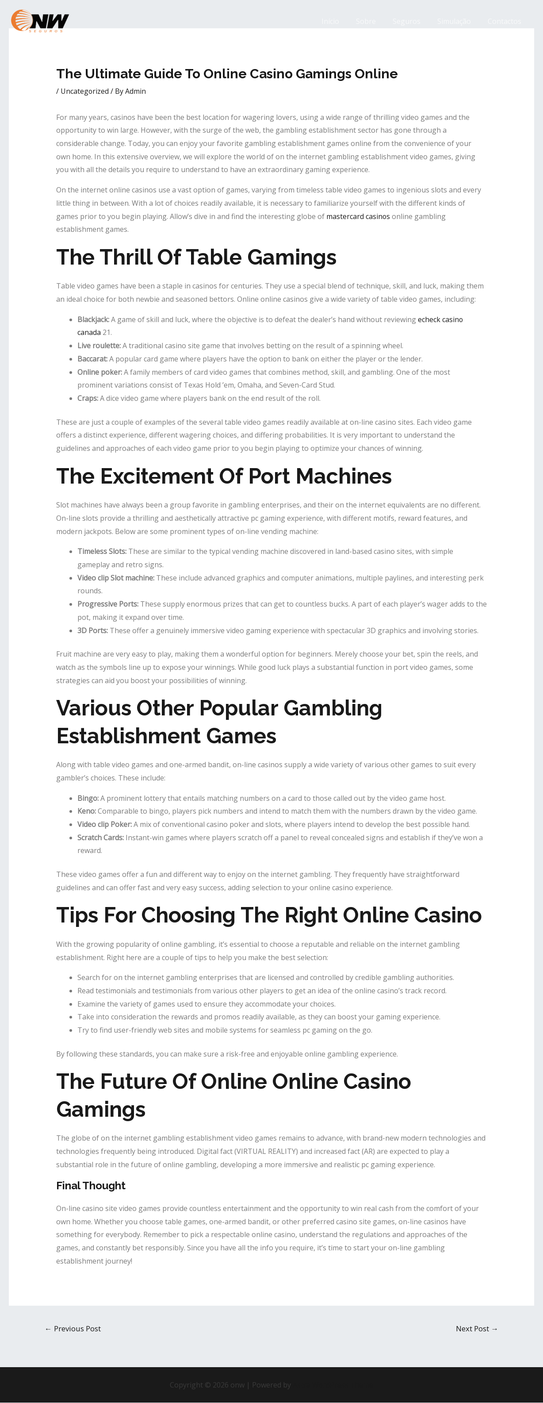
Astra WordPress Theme (333, 1385)
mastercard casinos (358, 216)
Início (342, 21)
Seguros (413, 21)
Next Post (477, 1328)
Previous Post (73, 1328)
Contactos (506, 21)
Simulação (458, 21)
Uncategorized (85, 91)
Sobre (375, 21)
